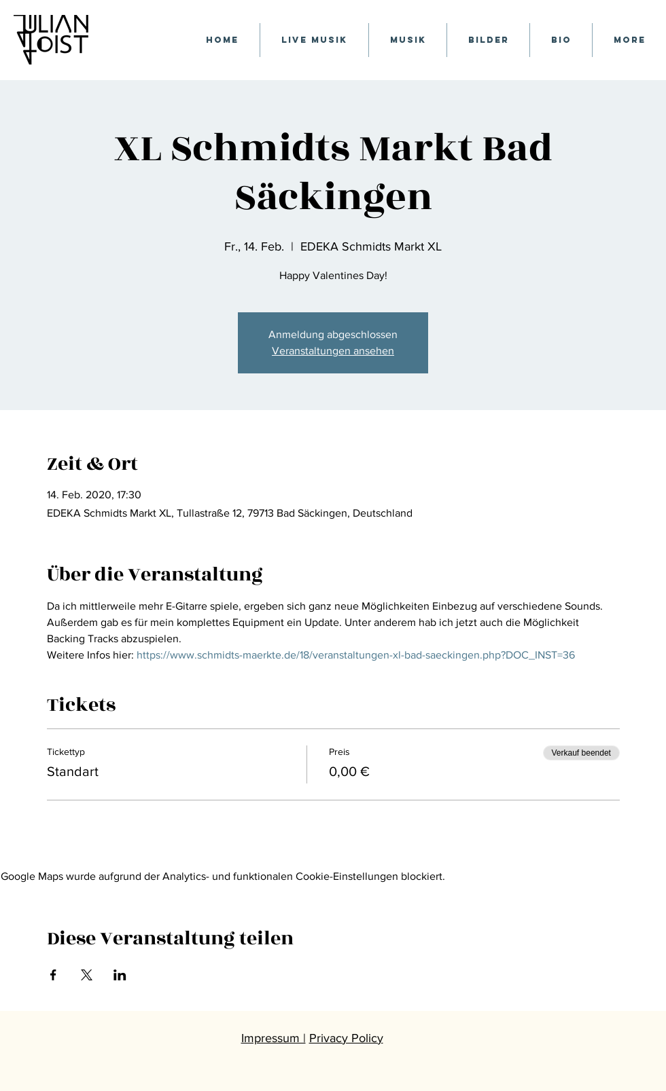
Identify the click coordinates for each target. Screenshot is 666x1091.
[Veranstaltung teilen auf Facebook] (53, 974)
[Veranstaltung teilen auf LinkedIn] (119, 974)
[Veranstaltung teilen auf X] (86, 974)
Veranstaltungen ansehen (333, 350)
